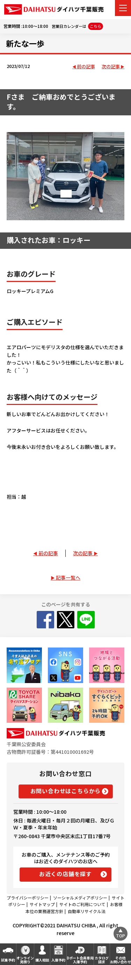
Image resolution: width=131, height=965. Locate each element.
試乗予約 (8, 960)
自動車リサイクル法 (86, 911)
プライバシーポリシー (28, 898)
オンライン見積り (25, 959)
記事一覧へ (68, 577)
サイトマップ (42, 904)
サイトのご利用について (82, 904)
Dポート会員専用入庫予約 (80, 959)
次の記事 (111, 67)
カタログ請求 (102, 959)
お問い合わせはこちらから (65, 791)
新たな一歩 (25, 43)
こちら (95, 26)
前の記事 (86, 67)
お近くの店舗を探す (65, 874)
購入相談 (42, 960)
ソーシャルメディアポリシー (80, 898)
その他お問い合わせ (120, 959)
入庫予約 (58, 960)
